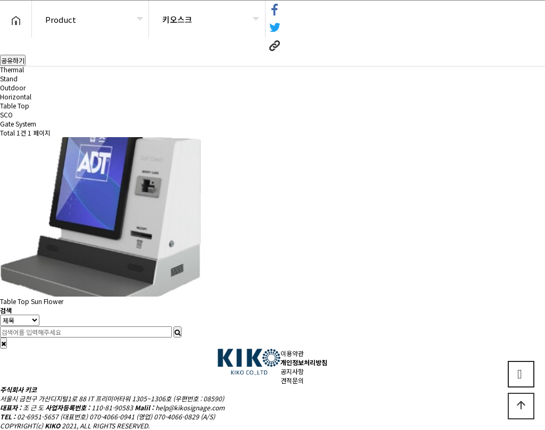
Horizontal (15, 96)
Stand (9, 78)
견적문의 (292, 380)
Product (60, 19)
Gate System (18, 123)
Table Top (14, 105)
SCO (6, 114)
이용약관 (292, 353)
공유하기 (12, 60)
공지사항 (292, 371)
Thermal (12, 69)
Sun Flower (47, 301)
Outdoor (13, 87)
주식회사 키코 (18, 389)
